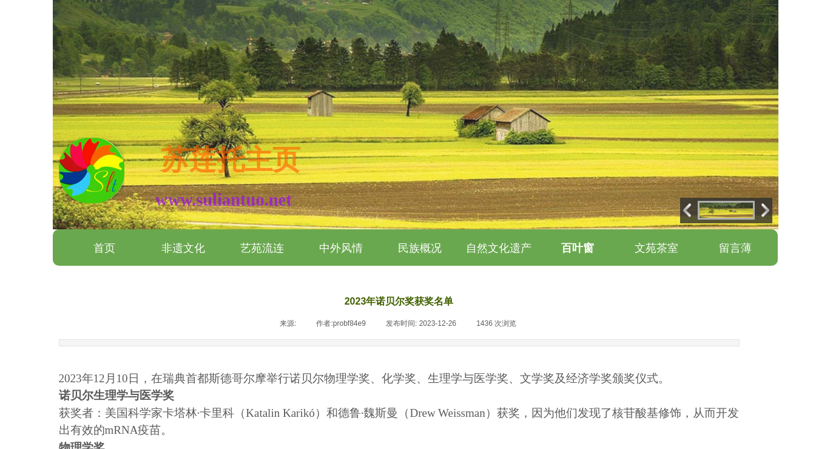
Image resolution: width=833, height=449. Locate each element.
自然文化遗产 (498, 248)
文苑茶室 (656, 248)
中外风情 (341, 248)
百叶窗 (577, 248)
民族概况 (420, 248)
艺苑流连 (262, 248)
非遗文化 (183, 248)
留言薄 (735, 248)
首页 (104, 248)
